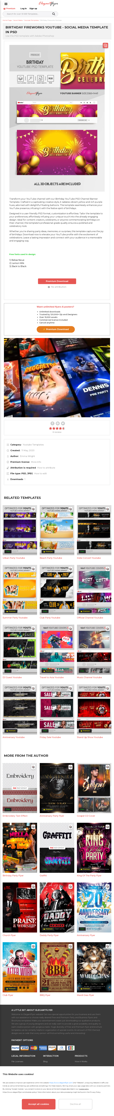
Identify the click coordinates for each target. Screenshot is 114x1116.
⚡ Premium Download (56, 326)
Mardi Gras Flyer (85, 992)
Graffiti (43, 872)
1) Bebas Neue (16, 257)
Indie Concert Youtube (89, 555)
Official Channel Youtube (90, 615)
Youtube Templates (33, 442)
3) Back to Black (17, 263)
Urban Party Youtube (14, 555)
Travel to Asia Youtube (52, 674)
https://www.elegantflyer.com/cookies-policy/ (20, 1092)
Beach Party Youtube (51, 555)
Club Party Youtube (50, 615)
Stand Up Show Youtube (90, 734)
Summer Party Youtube (15, 615)
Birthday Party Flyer (13, 872)
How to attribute (46, 465)
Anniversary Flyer (86, 932)
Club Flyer (8, 992)
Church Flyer (9, 932)
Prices (77, 1064)
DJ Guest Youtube (12, 674)
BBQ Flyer (45, 992)
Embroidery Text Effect (15, 813)
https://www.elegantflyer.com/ (61, 1083)
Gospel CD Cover (86, 813)
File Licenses (17, 1058)
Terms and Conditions (21, 1064)
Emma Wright (27, 453)
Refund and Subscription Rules (54, 1066)
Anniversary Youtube (14, 734)
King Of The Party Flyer (89, 872)
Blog (45, 1058)
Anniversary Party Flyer (52, 813)
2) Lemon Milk (16, 260)
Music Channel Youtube (89, 674)
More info (36, 459)
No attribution (57, 284)
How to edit (40, 470)
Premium (82, 4)
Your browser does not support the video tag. (57, 374)
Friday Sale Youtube (50, 734)
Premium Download (57, 278)
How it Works (81, 1058)
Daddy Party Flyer (49, 932)
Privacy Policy (95, 1092)
